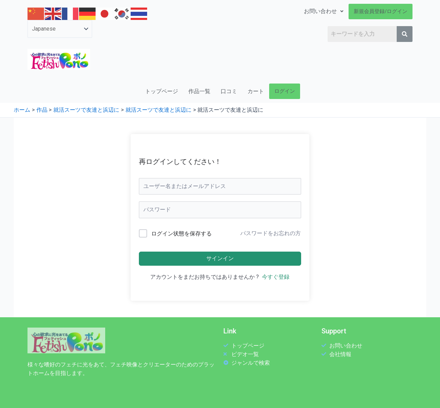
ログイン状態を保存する (181, 233)
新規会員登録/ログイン (380, 11)
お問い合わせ (323, 11)
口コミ (229, 91)
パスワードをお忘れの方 (270, 233)
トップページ (161, 91)
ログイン (284, 91)
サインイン (220, 258)
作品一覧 (199, 91)
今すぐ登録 (275, 277)
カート (256, 91)
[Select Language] (60, 29)
